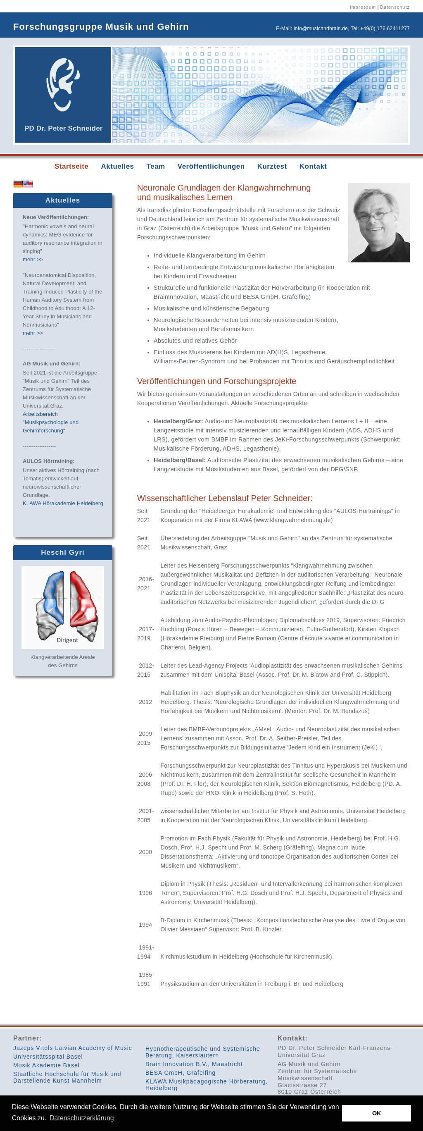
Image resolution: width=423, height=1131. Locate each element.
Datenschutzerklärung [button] (82, 1117)
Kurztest (272, 166)
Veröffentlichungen (211, 166)
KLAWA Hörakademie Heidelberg (63, 503)
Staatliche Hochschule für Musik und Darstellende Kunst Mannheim (67, 1077)
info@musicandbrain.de (321, 28)
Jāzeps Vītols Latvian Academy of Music (72, 1048)
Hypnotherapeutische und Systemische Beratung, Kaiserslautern (202, 1052)
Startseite (71, 166)
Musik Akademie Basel (46, 1065)
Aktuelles (117, 166)
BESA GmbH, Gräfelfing (180, 1072)
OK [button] (376, 1113)
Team (156, 166)
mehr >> (33, 259)
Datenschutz (395, 7)
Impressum (363, 7)
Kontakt (313, 166)
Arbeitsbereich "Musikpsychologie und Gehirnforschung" (50, 422)
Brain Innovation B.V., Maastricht (194, 1064)
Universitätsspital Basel (48, 1056)
